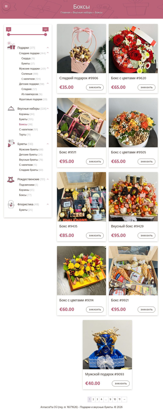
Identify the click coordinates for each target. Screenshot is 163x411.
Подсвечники (28, 185)
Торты (25, 135)
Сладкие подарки (32, 53)
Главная (65, 13)
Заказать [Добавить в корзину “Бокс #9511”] (95, 161)
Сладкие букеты (31, 170)
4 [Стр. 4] (101, 399)
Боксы (98, 13)
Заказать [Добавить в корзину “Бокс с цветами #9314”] (95, 309)
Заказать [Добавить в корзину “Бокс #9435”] (95, 235)
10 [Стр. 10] (115, 399)
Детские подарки (31, 84)
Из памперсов (31, 94)
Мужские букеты (31, 150)
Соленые (29, 74)
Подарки (26, 48)
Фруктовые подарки (33, 99)
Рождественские (31, 179)
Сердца (28, 59)
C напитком (31, 79)
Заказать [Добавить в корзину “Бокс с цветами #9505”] (147, 161)
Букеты (25, 144)
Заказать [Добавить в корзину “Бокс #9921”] (147, 309)
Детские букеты (31, 155)
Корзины (27, 114)
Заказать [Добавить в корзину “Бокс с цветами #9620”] (147, 87)
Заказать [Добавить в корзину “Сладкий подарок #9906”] (95, 87)
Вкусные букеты (31, 160)
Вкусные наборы (82, 13)
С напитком (28, 165)
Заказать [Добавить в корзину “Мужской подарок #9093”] (121, 383)
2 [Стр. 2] (93, 399)
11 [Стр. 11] (119, 399)
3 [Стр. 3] (97, 399)
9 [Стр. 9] (110, 399)
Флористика (28, 204)
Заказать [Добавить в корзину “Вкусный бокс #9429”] (147, 235)
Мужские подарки (32, 69)
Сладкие (29, 89)
